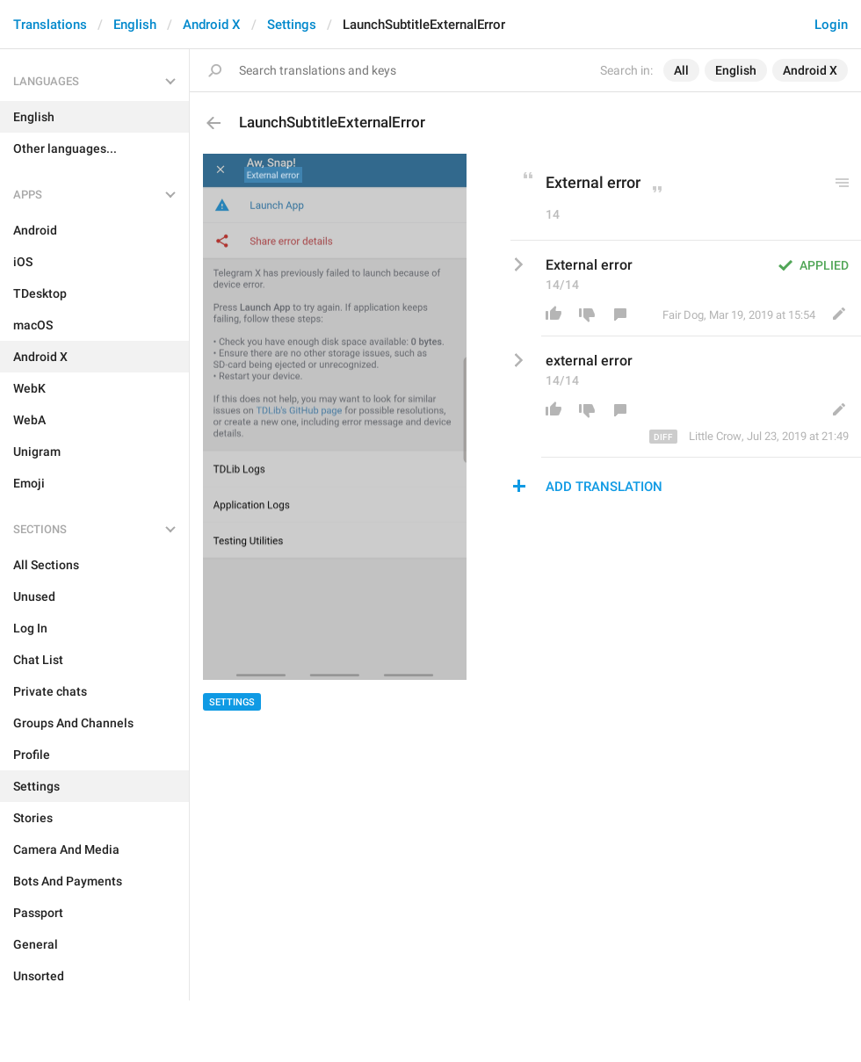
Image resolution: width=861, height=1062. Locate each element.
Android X (212, 25)
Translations (50, 25)
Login (831, 25)
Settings (291, 25)
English (134, 25)
